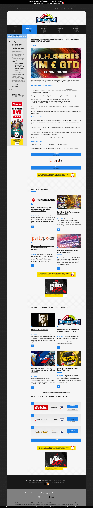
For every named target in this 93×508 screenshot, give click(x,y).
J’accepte (84, 506)
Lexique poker (18, 72)
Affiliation (48, 482)
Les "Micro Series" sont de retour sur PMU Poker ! (68, 213)
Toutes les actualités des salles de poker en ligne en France (56, 392)
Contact (62, 482)
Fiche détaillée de (56, 167)
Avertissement (41, 482)
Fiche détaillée (72, 409)
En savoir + (78, 506)
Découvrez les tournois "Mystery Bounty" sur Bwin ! (68, 369)
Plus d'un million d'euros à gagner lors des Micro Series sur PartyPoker (42, 247)
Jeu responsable (56, 482)
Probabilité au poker (20, 67)
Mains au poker (19, 63)
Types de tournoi (19, 70)
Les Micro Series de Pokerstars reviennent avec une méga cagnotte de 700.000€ (41, 209)
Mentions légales (33, 482)
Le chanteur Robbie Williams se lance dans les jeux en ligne (68, 330)
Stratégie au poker (19, 68)
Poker (56, 440)
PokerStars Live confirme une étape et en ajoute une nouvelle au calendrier (43, 370)
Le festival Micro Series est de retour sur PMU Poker (67, 251)
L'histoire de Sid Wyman (39, 330)
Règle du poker (18, 65)
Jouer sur (56, 154)
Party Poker (34, 80)
